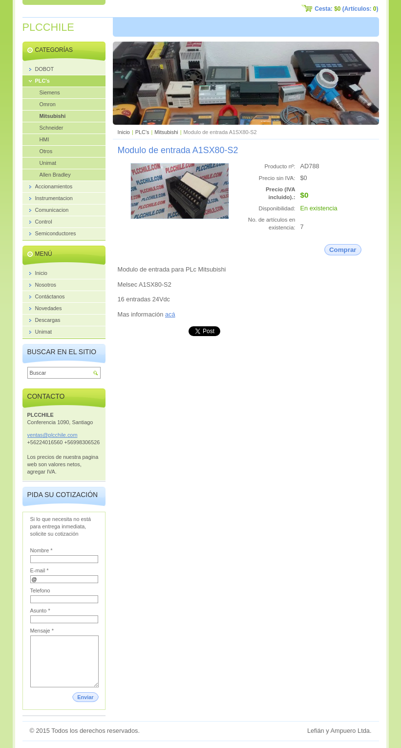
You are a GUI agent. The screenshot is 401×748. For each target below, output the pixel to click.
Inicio (124, 132)
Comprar (343, 249)
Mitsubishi (166, 132)
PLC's (142, 132)
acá (170, 314)
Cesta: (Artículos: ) (346, 8)
